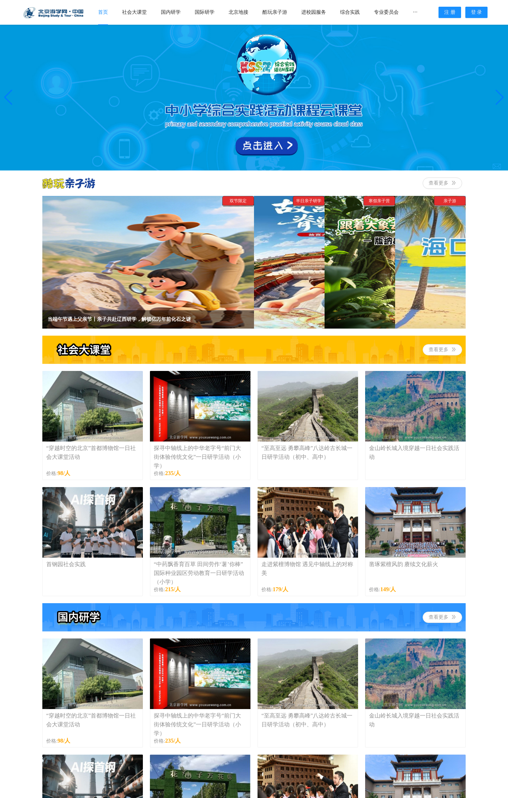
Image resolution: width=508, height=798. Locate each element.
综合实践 (350, 12)
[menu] (265, 12)
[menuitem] (103, 12)
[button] (8, 97)
